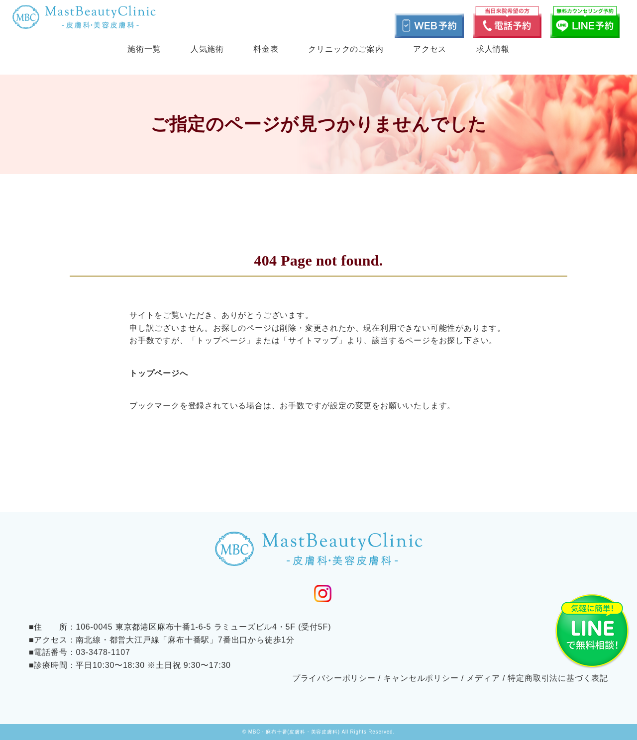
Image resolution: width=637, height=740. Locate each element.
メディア (483, 678)
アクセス (429, 49)
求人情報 (493, 49)
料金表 (265, 49)
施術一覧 (144, 49)
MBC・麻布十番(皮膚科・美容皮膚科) (294, 732)
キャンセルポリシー (420, 678)
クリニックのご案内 (345, 49)
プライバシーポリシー (334, 678)
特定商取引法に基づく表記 (558, 678)
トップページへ (158, 373)
